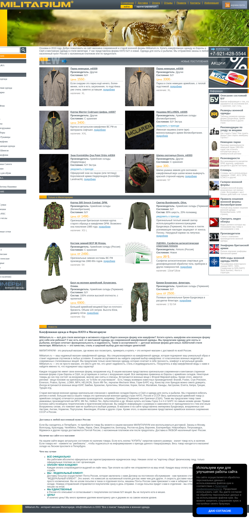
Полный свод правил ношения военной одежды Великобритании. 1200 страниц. (234, 206)
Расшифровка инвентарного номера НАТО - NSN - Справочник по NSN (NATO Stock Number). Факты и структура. (234, 265)
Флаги (6, 182)
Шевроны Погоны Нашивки (17, 186)
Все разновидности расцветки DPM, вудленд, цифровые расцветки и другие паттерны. (234, 162)
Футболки (8, 114)
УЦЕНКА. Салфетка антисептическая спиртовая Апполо (177, 247)
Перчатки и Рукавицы (13, 137)
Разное (6, 240)
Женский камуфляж (12, 155)
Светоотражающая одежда (16, 146)
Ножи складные (10, 263)
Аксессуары (9, 267)
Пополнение (10, 56)
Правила (181, 3)
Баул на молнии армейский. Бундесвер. (97, 285)
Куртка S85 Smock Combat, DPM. (92, 202)
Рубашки (7, 110)
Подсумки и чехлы (12, 218)
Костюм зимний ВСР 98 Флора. (92, 246)
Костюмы (7, 83)
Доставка (143, 3)
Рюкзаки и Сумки (11, 204)
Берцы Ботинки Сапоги (14, 164)
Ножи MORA (9, 249)
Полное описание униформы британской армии (234, 249)
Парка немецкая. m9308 (169, 68)
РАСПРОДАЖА (10, 65)
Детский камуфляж (12, 141)
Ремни (6, 200)
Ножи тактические (12, 254)
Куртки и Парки (10, 92)
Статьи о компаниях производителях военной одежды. (234, 237)
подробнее (80, 92)
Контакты (195, 3)
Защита (6, 227)
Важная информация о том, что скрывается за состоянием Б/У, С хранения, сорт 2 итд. (234, 100)
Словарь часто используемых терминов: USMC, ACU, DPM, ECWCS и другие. (234, 174)
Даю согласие (220, 510)
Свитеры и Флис (11, 105)
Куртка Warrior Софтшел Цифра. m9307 (96, 112)
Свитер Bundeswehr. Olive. (171, 202)
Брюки (6, 96)
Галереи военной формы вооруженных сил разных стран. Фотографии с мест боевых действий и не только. (234, 187)
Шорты (6, 101)
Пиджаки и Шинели (13, 150)
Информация (211, 3)
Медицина (8, 236)
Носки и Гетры (10, 168)
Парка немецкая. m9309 (87, 68)
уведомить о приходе (167, 125)
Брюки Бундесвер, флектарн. (173, 285)
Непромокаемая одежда (14, 88)
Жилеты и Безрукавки (14, 128)
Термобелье (8, 119)
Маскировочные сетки (14, 231)
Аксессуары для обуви (14, 173)
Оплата (156, 3)
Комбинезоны (9, 123)
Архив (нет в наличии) (14, 276)
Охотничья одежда (12, 79)
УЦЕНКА (7, 69)
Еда (4, 222)
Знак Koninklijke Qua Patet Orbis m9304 (96, 155)
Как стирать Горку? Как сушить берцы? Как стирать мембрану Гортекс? (234, 132)
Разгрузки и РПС (11, 213)
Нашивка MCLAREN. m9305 (171, 112)
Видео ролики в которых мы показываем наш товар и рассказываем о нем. (234, 223)
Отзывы (168, 3)
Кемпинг (7, 195)
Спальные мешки (11, 209)
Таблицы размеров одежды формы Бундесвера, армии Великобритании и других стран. (234, 116)
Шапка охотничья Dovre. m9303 (174, 155)
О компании (127, 3)
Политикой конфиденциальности (211, 487)
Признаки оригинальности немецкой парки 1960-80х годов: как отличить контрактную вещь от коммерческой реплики (234, 148)
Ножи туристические (13, 258)
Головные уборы (11, 132)
